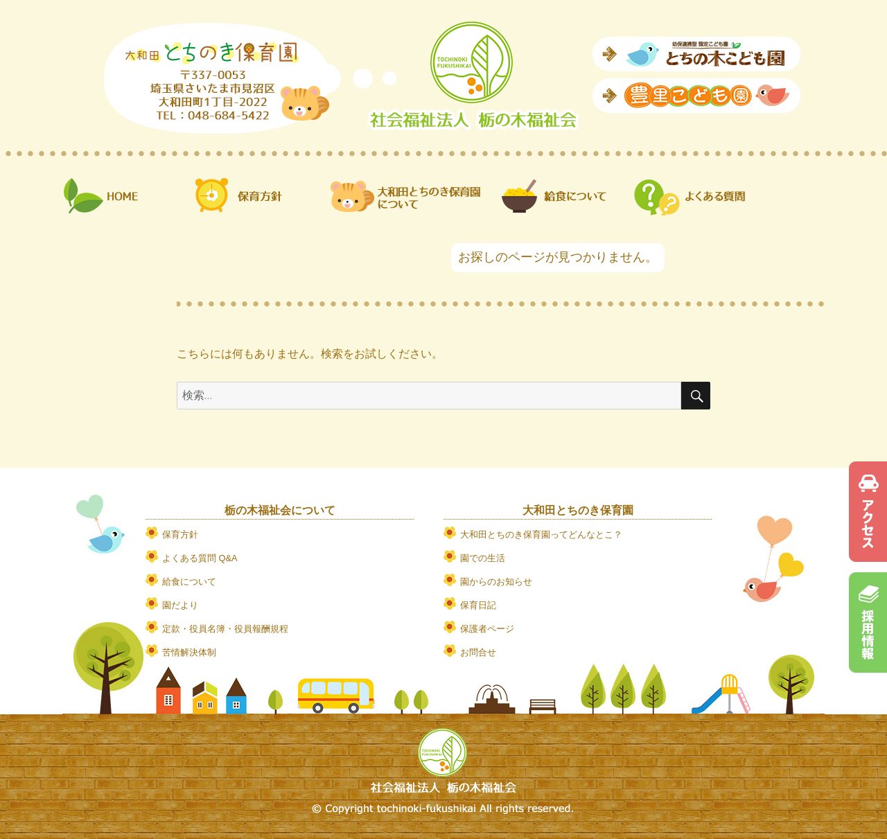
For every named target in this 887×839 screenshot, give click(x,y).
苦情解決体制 (189, 652)
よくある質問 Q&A (200, 558)
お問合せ (478, 652)
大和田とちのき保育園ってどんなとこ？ (541, 534)
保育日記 (478, 605)
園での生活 (482, 558)
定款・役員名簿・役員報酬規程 (225, 629)
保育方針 (180, 534)
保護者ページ (487, 629)
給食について (189, 581)
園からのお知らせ (496, 581)
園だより (180, 605)
